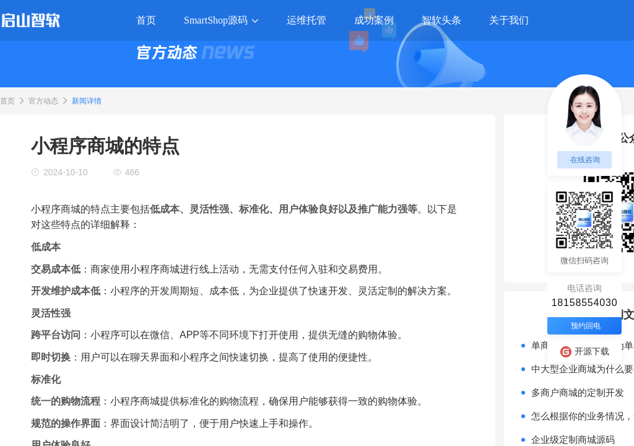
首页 (7, 101)
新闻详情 (87, 101)
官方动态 (43, 101)
